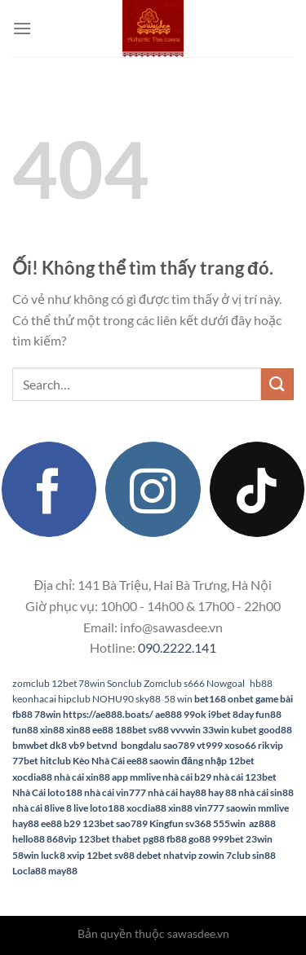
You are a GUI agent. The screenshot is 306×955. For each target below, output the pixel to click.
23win (259, 839)
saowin (164, 761)
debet (149, 855)
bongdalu (141, 745)
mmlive (273, 808)
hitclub (55, 761)
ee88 (102, 730)
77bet (25, 761)
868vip (62, 839)
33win (215, 730)
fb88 (22, 714)
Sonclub (124, 683)
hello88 (28, 839)
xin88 (52, 730)
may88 (63, 871)
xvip (76, 855)
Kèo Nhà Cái (99, 761)
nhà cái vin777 (115, 792)
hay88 (25, 823)
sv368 (198, 823)
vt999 (210, 745)
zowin (211, 855)
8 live (77, 808)
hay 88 (222, 792)
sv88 (159, 730)
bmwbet (30, 745)
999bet (228, 839)
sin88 (264, 855)
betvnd (102, 745)
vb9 (77, 745)
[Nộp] (277, 384)
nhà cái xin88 (82, 777)
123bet (98, 823)
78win (91, 683)
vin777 (209, 808)
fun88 (268, 714)
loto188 (107, 808)
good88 (275, 730)
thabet (126, 839)
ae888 (168, 714)
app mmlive (136, 777)
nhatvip (180, 855)
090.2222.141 (177, 647)
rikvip (270, 745)
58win (25, 855)
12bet (64, 683)
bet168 (210, 699)
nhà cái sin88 (266, 792)
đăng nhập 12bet (218, 761)
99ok (195, 714)
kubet (244, 730)
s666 (194, 683)
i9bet (219, 714)
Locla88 (29, 871)
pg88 (154, 839)
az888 (262, 823)
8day (243, 714)
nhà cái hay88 (177, 792)
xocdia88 (32, 777)
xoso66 (240, 745)
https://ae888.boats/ (108, 714)
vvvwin (186, 730)
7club (238, 855)
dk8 (58, 745)
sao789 (179, 745)
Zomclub (163, 683)
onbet (241, 699)
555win (230, 823)
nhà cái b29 (186, 777)
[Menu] (22, 28)
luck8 (53, 855)
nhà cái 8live (38, 808)
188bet (131, 730)
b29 (72, 823)
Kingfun (166, 823)
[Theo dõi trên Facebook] (49, 489)
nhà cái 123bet (245, 777)
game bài (274, 699)
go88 (199, 839)
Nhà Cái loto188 (47, 792)
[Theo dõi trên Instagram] (152, 489)
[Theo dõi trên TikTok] (257, 489)
